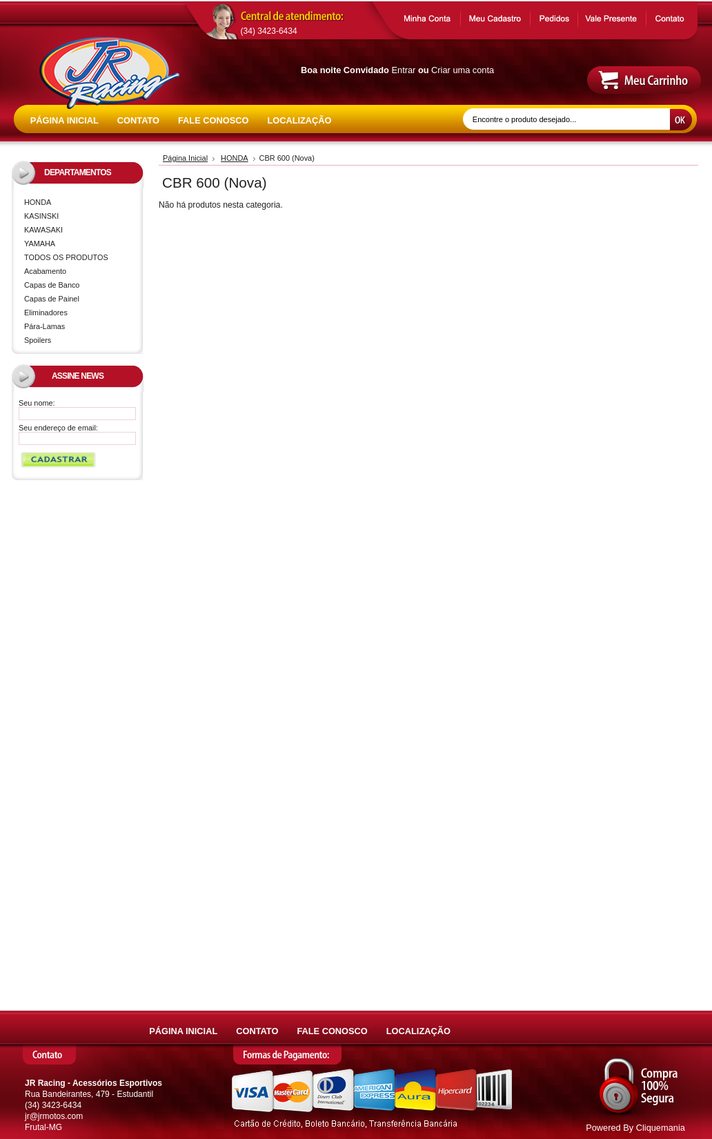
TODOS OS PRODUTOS (66, 257)
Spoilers (37, 340)
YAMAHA (80, 244)
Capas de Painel (51, 299)
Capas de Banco (51, 285)
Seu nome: (37, 403)
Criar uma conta (462, 70)
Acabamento (45, 271)
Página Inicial (185, 158)
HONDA (80, 203)
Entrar (404, 70)
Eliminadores (46, 312)
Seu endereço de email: (58, 428)
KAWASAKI (80, 231)
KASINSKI (80, 217)
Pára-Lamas (44, 326)
